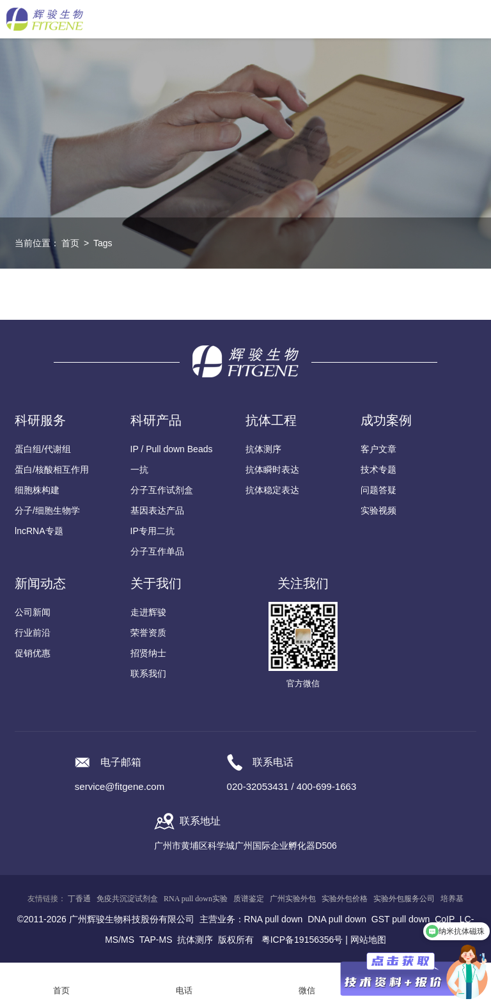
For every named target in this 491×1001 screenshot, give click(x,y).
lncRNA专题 (39, 531)
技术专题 (378, 469)
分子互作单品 (157, 551)
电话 (184, 990)
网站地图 (368, 939)
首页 (70, 243)
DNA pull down (337, 919)
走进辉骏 (148, 612)
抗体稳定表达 (272, 490)
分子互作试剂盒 (161, 490)
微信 (307, 990)
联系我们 (148, 673)
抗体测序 (263, 449)
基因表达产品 (157, 510)
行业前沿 (33, 632)
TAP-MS (156, 939)
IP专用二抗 (152, 531)
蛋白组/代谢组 (43, 449)
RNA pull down (273, 919)
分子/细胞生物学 (47, 510)
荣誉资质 (148, 632)
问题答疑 (378, 490)
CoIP (445, 919)
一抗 (139, 469)
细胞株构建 (37, 490)
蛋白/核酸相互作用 (52, 469)
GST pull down (400, 919)
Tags (103, 243)
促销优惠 (33, 653)
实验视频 (378, 510)
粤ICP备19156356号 (302, 939)
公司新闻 (33, 612)
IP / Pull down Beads (171, 449)
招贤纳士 (148, 653)
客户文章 (378, 449)
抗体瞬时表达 (272, 469)
